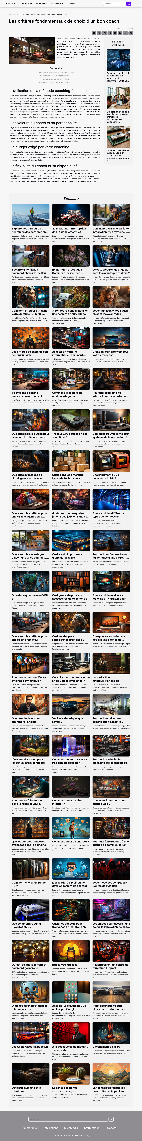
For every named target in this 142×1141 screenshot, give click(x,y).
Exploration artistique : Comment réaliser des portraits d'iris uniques (67, 273)
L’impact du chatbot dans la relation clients (29, 1007)
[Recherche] (114, 4)
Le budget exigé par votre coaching (54, 79)
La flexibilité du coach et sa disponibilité (54, 82)
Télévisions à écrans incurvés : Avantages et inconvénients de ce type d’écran (28, 397)
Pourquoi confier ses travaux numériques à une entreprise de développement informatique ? (111, 559)
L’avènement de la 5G (106, 1046)
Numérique (11, 4)
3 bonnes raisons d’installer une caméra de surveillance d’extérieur (70, 314)
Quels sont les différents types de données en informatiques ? (108, 517)
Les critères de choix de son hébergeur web (30, 353)
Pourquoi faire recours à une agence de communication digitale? (111, 845)
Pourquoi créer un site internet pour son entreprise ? (111, 396)
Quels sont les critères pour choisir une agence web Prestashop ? (29, 517)
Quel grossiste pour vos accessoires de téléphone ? (69, 597)
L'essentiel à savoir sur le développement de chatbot (69, 884)
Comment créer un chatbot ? (70, 841)
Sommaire (56, 68)
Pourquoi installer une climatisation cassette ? (108, 720)
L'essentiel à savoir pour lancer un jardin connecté (28, 761)
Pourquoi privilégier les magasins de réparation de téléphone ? (110, 763)
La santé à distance (64, 1087)
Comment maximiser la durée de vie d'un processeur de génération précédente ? (118, 155)
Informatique (57, 4)
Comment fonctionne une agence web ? (109, 802)
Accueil (12, 14)
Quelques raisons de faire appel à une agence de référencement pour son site (111, 640)
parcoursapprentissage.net (25, 111)
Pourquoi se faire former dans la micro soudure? (27, 802)
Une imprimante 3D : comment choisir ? (106, 476)
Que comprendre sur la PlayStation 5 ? (26, 925)
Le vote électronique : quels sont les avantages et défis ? (111, 271)
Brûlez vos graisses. (65, 964)
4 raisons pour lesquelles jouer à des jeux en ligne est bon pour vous (70, 517)
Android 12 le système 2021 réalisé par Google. (69, 1007)
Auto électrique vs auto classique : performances (109, 1007)
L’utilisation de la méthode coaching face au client (54, 72)
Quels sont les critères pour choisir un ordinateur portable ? (29, 640)
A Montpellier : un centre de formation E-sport (110, 966)
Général (71, 4)
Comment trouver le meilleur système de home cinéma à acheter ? (111, 437)
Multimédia (41, 4)
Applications (26, 4)
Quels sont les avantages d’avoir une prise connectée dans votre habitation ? (30, 558)
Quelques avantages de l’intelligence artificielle (27, 476)
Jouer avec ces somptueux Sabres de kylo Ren (110, 884)
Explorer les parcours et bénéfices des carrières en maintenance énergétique (29, 232)
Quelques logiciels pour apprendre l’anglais (27, 720)
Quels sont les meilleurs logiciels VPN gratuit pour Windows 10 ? (109, 599)
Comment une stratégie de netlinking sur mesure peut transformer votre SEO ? (118, 78)
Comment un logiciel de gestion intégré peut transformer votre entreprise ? (67, 397)
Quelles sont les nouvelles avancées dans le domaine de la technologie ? (29, 845)
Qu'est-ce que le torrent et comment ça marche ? (29, 966)
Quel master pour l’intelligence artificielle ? (68, 638)
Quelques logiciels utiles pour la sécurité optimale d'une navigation (30, 437)
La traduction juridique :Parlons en (106, 679)
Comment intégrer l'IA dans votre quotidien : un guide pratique (29, 314)
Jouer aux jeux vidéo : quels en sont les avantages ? (110, 312)
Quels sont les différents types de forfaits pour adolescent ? (68, 478)
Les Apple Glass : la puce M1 (30, 1046)
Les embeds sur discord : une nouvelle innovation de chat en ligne (111, 927)
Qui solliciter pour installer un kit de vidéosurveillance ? (71, 679)
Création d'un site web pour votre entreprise (110, 353)
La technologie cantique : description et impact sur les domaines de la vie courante (111, 1091)
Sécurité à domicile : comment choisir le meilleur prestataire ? (29, 273)
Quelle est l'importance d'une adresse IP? (67, 556)
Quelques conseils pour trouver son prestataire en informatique (69, 927)
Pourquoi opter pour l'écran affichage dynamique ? (29, 679)
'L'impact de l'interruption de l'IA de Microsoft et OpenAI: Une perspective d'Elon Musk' (69, 233)
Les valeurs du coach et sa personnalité (54, 75)
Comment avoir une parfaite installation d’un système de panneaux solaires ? (111, 232)
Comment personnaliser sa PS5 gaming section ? (69, 761)
